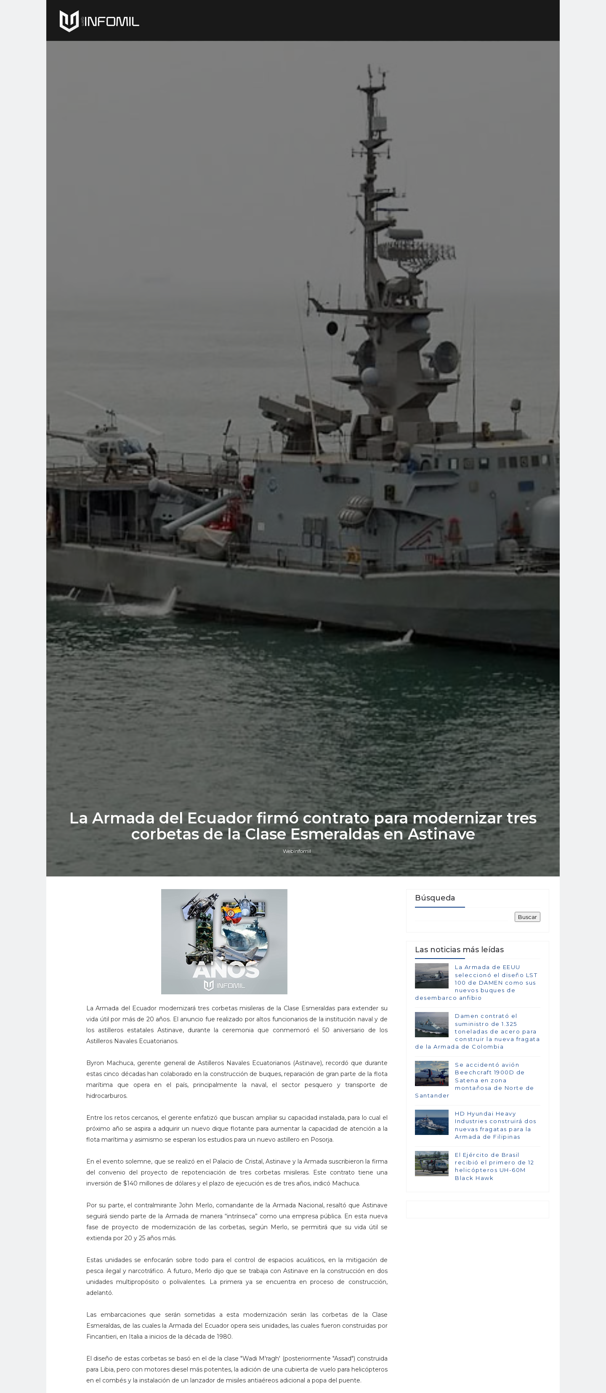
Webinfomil (297, 851)
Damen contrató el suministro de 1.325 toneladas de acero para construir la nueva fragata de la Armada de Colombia (477, 1031)
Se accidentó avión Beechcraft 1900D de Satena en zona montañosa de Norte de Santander (474, 1080)
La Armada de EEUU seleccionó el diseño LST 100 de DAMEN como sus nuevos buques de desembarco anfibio (476, 982)
